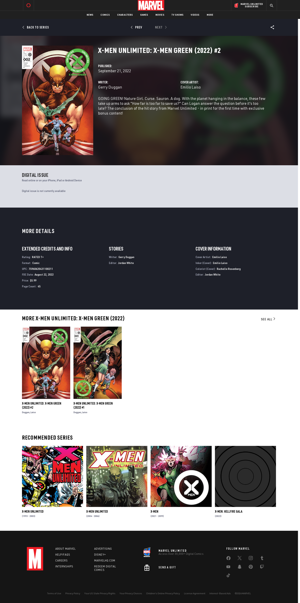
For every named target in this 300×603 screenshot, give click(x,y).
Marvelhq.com (104, 560)
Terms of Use (54, 593)
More (210, 14)
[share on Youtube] (228, 568)
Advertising (103, 548)
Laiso (33, 412)
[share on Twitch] (262, 568)
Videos (195, 14)
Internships (64, 566)
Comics (105, 14)
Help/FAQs (62, 554)
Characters (125, 14)
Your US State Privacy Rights (99, 593)
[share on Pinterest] (251, 568)
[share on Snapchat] (240, 568)
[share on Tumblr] (262, 559)
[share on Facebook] (228, 559)
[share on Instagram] (251, 559)
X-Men (154, 511)
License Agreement (194, 593)
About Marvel (65, 548)
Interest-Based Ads (220, 593)
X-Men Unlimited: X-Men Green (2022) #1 (93, 405)
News (90, 14)
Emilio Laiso (191, 87)
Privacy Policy (72, 593)
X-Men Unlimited (33, 511)
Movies (159, 14)
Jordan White (126, 263)
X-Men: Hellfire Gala (228, 511)
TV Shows (178, 14)
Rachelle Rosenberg (229, 268)
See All (268, 319)
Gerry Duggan (110, 87)
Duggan (26, 412)
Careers (61, 560)
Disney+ (100, 554)
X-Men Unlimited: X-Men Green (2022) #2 (41, 405)
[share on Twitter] (240, 559)
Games (144, 14)
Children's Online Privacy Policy (163, 593)
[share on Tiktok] (228, 576)
